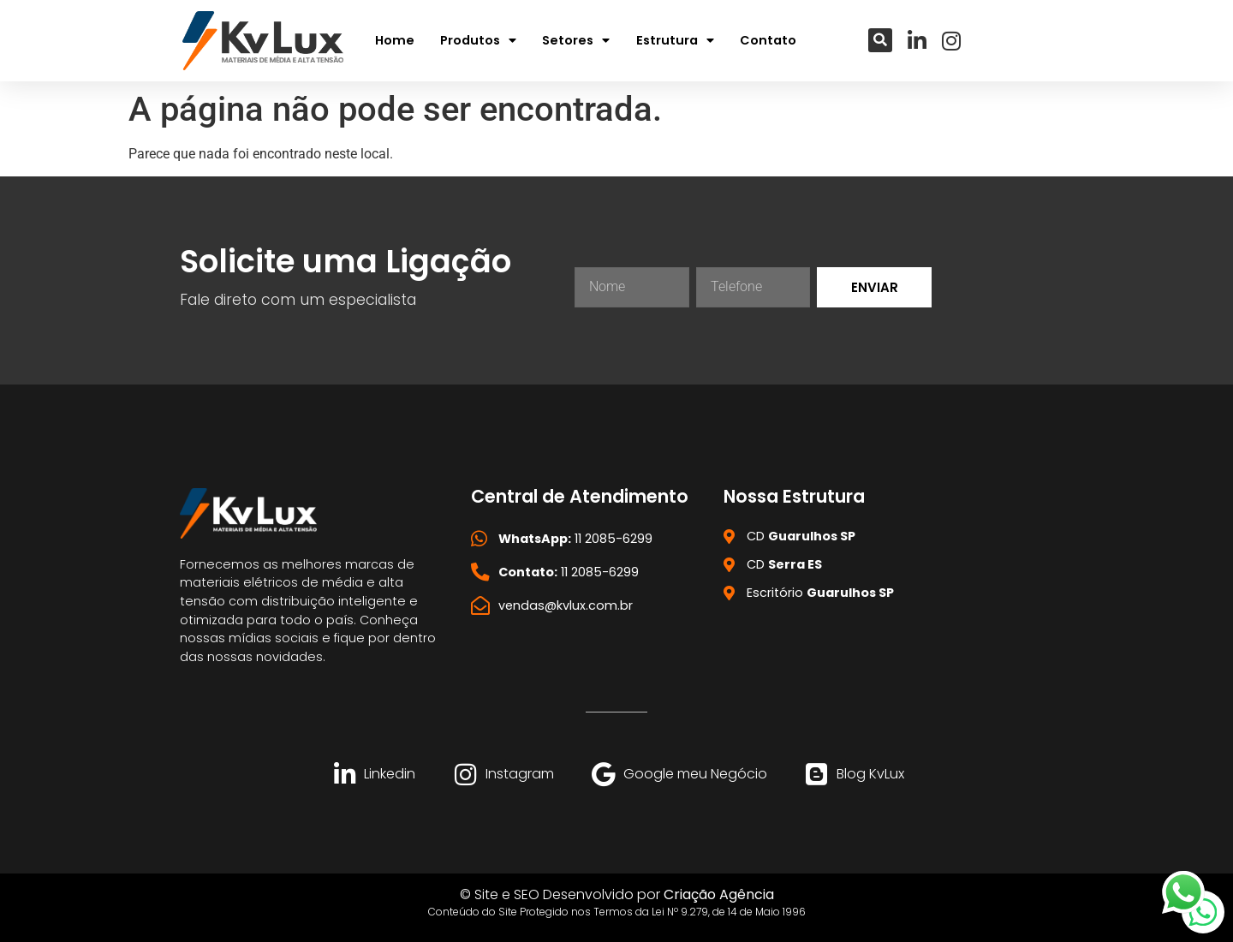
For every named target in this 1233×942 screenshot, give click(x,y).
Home (394, 40)
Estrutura (675, 40)
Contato (768, 40)
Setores (576, 40)
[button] (880, 40)
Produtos (478, 40)
